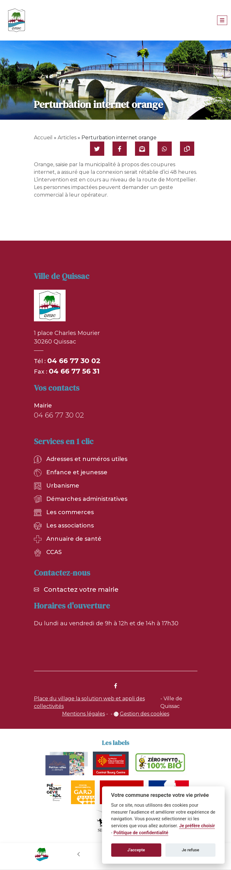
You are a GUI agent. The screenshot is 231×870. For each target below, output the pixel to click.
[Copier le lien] (187, 149)
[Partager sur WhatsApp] (164, 149)
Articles (67, 138)
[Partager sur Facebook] (119, 149)
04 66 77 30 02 (73, 360)
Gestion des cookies (144, 714)
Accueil (43, 138)
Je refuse (190, 850)
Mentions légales (83, 714)
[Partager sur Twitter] (97, 149)
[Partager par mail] (142, 149)
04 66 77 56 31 (74, 371)
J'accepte (136, 850)
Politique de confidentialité (140, 832)
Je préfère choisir (197, 826)
